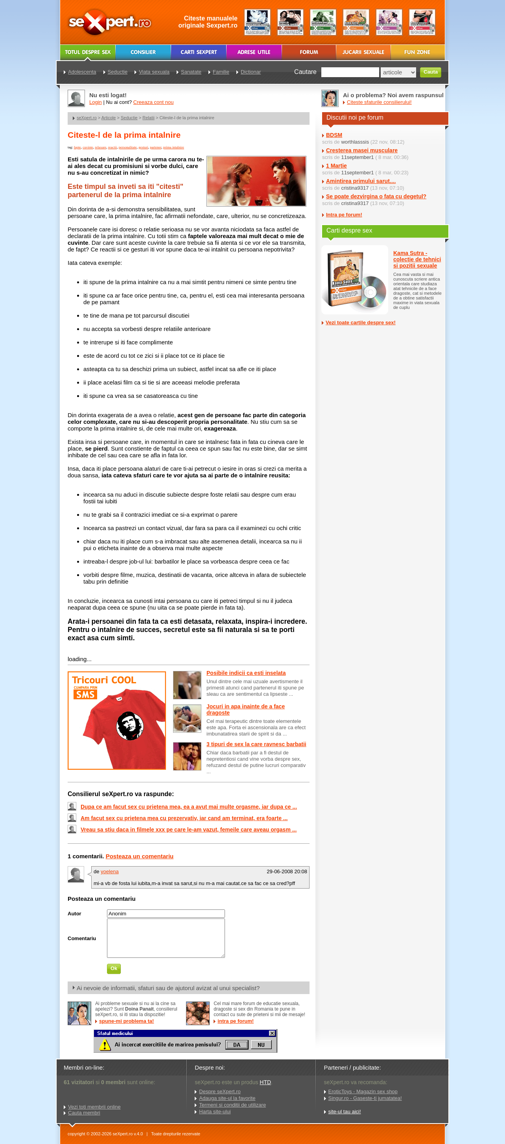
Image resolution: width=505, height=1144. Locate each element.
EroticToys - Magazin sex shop (363, 1091)
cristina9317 (355, 188)
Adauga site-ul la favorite (227, 1098)
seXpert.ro (87, 117)
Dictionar (251, 72)
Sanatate (191, 72)
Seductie (129, 117)
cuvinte (88, 147)
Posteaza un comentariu (140, 856)
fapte (77, 147)
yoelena (110, 871)
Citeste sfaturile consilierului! (379, 102)
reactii (112, 147)
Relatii (148, 117)
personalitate (128, 147)
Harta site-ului (214, 1111)
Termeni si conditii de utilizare (232, 1105)
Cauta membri (84, 1113)
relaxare (100, 147)
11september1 (357, 157)
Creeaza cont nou (153, 102)
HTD (265, 1082)
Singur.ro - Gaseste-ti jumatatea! (365, 1098)
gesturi (143, 147)
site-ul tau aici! (344, 1111)
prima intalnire (173, 147)
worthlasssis (355, 142)
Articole (108, 117)
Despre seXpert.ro (220, 1091)
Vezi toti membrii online (94, 1107)
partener (155, 147)
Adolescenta (82, 72)
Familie (221, 72)
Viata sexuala (154, 72)
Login (95, 102)
